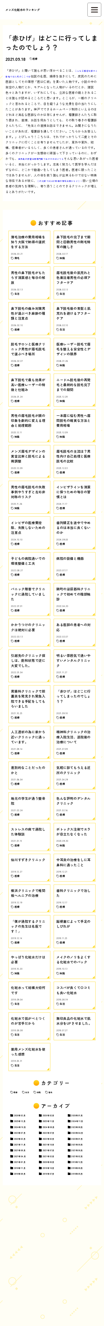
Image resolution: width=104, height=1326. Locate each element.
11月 (54, 1236)
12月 (25, 1236)
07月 (25, 1251)
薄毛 (62, 1204)
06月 (82, 1273)
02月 (54, 1228)
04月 (82, 1251)
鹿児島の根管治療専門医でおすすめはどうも (65, 158)
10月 (25, 1243)
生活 (33, 1204)
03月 (25, 1228)
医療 (37, 58)
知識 (48, 1204)
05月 (82, 1302)
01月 (82, 1228)
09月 (54, 1243)
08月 (83, 1243)
